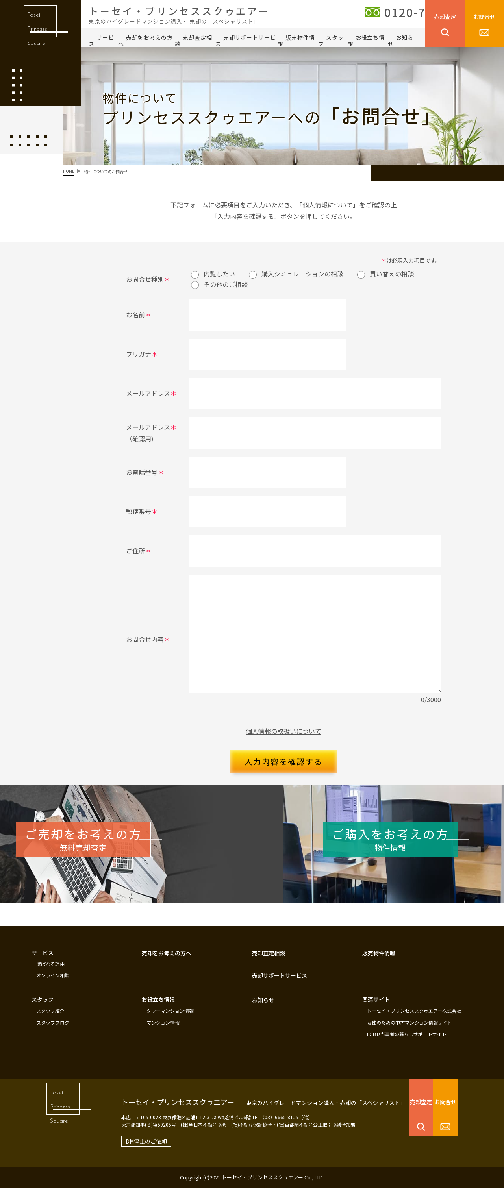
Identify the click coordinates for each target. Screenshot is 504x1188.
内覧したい (213, 273)
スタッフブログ (52, 1024)
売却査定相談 (193, 40)
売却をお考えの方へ (145, 40)
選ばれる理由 (50, 969)
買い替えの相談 (385, 273)
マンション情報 (163, 1024)
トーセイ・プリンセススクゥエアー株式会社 (414, 1013)
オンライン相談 (52, 979)
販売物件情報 (296, 40)
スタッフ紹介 (50, 1013)
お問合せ (484, 16)
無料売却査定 (114, 851)
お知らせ (400, 40)
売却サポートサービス (245, 40)
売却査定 (445, 16)
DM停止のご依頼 (131, 1141)
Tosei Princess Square (34, 35)
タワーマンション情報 (170, 1013)
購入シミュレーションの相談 (296, 273)
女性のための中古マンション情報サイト (409, 1024)
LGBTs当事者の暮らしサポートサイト (407, 1035)
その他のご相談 (219, 284)
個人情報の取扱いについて (283, 731)
